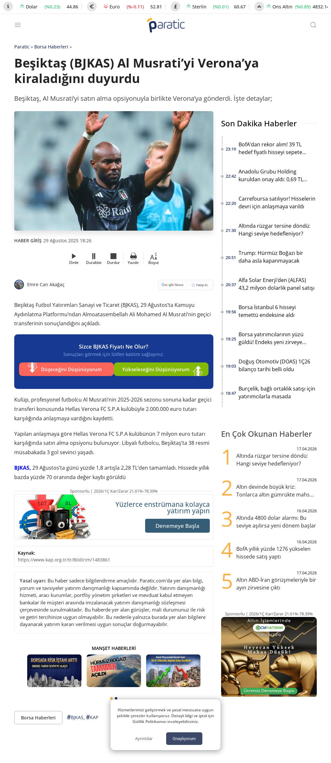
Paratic (21, 47)
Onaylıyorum (184, 738)
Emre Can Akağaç (46, 284)
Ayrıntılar (144, 738)
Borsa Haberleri (51, 47)
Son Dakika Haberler (259, 123)
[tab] (111, 693)
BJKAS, (22, 462)
